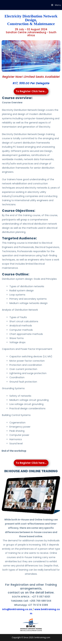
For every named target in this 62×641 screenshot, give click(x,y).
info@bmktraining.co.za (17, 609)
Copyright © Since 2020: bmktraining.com (31, 637)
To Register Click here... (31, 91)
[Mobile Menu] (56, 4)
